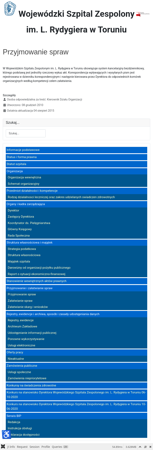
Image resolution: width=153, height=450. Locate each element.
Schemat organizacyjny (23, 184)
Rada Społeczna (19, 235)
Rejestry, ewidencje (21, 320)
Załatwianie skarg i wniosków (28, 307)
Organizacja (15, 171)
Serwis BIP (14, 416)
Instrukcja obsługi (20, 428)
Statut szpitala (16, 164)
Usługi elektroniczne (21, 345)
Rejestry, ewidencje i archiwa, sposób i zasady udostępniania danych (53, 314)
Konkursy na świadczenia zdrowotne (31, 385)
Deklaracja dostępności (24, 434)
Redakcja (14, 422)
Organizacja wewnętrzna (24, 177)
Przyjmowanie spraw (22, 294)
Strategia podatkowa (22, 249)
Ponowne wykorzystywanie (26, 339)
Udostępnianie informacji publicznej (32, 333)
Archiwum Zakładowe (22, 326)
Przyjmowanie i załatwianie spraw (29, 288)
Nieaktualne (16, 359)
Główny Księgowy (20, 229)
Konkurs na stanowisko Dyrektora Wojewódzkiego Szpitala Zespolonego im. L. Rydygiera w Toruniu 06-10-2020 (76, 395)
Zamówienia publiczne (22, 365)
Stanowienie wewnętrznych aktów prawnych (36, 281)
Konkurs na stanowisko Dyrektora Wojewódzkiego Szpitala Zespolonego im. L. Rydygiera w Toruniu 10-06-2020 (76, 406)
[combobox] (26, 133)
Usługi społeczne (19, 372)
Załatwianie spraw (20, 301)
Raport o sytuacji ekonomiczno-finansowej (36, 274)
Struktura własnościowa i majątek (29, 242)
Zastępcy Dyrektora (21, 216)
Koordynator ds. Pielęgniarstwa (29, 223)
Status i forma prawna (22, 157)
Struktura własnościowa (24, 255)
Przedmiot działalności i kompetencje (32, 191)
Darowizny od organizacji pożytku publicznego (39, 267)
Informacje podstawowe (23, 150)
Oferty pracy (15, 352)
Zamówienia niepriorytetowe (27, 378)
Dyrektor (13, 210)
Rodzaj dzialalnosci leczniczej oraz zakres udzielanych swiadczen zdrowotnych (61, 197)
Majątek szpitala (19, 261)
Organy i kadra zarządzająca (26, 204)
